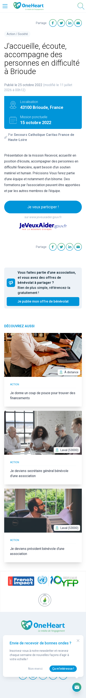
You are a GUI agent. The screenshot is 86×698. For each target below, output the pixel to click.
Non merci (35, 668)
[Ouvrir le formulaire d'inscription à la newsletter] (77, 687)
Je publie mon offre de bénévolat (43, 301)
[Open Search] (81, 6)
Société (23, 34)
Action (11, 34)
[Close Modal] (78, 641)
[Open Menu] (5, 6)
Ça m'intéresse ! (63, 668)
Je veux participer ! (43, 207)
